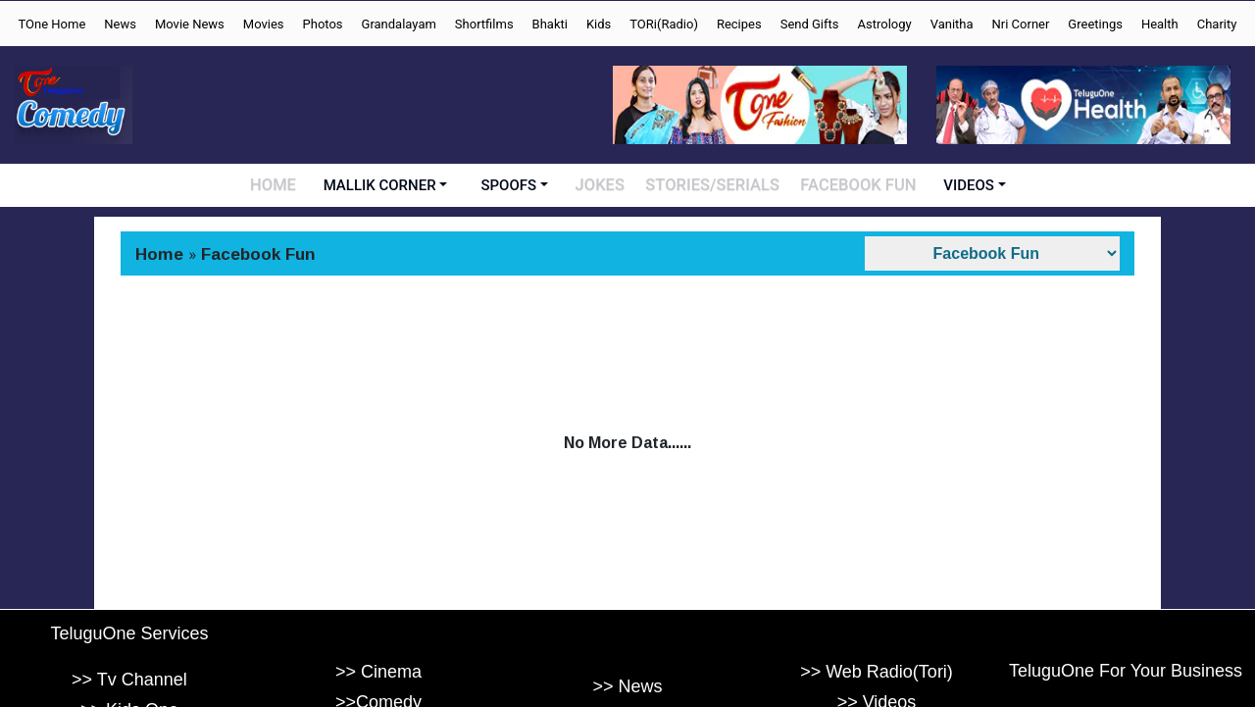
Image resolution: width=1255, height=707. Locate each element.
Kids (598, 24)
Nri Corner (1021, 24)
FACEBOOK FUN (854, 185)
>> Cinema (378, 672)
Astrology (885, 24)
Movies (263, 24)
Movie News (190, 24)
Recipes (739, 24)
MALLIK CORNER (386, 185)
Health (1160, 24)
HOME (280, 185)
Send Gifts (809, 24)
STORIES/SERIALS (716, 185)
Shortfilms (484, 24)
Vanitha (952, 24)
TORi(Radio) (663, 24)
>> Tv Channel (129, 679)
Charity (1217, 24)
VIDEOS (961, 185)
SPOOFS (516, 185)
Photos (323, 24)
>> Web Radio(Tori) (876, 672)
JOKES (606, 185)
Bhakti (550, 24)
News (120, 24)
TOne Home (51, 24)
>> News (627, 687)
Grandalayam (399, 24)
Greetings (1095, 24)
